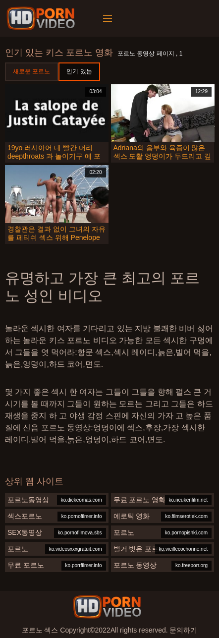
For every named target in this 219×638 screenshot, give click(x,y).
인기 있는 (79, 71)
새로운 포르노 (31, 71)
